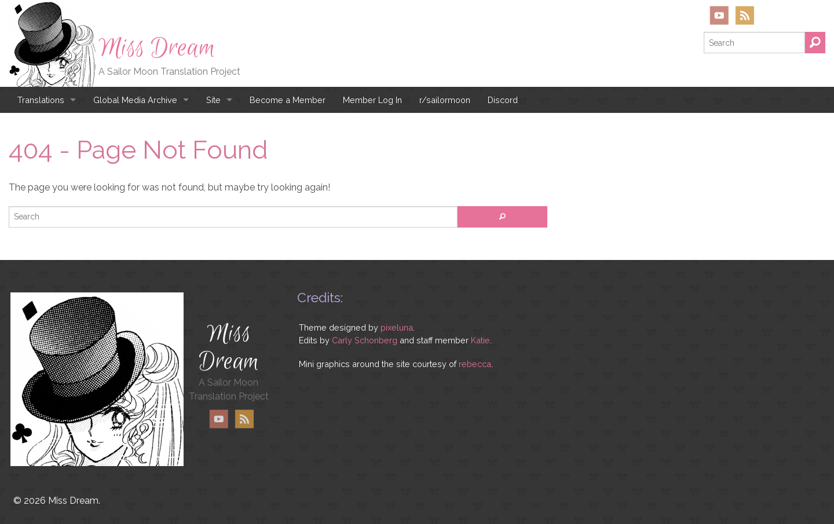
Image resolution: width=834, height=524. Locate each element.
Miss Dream (156, 48)
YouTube (719, 15)
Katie (480, 340)
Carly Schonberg (364, 340)
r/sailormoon (444, 100)
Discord (503, 100)
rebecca (475, 364)
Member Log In (372, 100)
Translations (40, 100)
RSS (744, 15)
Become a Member (287, 100)
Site (213, 100)
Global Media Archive (135, 100)
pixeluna (397, 327)
